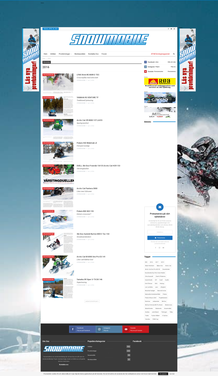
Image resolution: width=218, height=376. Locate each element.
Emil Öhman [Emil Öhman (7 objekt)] (148, 283)
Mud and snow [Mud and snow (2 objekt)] (161, 290)
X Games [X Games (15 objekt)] (165, 315)
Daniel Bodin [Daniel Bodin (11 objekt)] (148, 280)
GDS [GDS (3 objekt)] (156, 283)
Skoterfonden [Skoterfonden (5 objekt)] (149, 308)
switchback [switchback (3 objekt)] (155, 312)
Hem (45, 54)
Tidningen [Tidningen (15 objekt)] (164, 312)
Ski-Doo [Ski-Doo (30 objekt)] (164, 301)
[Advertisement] (160, 157)
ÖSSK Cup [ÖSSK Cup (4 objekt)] (155, 319)
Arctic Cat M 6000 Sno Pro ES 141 (91, 257)
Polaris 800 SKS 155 (85, 211)
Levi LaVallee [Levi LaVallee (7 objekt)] (149, 287)
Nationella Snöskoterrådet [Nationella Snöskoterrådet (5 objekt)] (152, 294)
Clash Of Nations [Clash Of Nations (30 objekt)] (161, 276)
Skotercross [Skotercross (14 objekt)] (168, 305)
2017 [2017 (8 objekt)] (156, 262)
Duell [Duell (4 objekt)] (161, 280)
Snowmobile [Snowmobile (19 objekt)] (167, 308)
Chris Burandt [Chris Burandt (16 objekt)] (149, 276)
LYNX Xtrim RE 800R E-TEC (88, 75)
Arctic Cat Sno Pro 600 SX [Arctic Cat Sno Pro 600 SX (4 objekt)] (152, 269)
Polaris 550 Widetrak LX (87, 143)
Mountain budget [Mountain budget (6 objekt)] (150, 290)
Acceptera (163, 374)
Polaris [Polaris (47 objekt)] (165, 294)
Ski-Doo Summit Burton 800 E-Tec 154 (93, 234)
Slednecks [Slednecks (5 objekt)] (158, 308)
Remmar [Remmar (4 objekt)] (147, 301)
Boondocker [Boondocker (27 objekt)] (166, 269)
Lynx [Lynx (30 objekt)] (156, 287)
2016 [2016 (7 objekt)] (151, 262)
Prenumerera (161, 238)
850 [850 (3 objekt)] (146, 262)
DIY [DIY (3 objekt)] (156, 280)
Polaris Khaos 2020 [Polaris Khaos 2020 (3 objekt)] (150, 298)
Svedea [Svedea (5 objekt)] (147, 312)
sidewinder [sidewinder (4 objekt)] (156, 301)
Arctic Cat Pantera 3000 (87, 188)
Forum (104, 54)
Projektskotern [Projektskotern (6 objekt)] (163, 298)
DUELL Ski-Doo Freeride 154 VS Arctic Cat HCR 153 (98, 166)
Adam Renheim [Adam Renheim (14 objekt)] (149, 265)
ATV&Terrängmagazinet (160, 54)
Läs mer (172, 374)
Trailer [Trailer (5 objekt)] (147, 315)
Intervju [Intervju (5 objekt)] (162, 283)
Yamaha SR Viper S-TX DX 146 (89, 279)
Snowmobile (91, 355)
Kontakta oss (93, 54)
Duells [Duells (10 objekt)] (167, 280)
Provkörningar (64, 54)
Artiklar (53, 54)
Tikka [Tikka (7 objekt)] (171, 312)
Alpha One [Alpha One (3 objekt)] (160, 265)
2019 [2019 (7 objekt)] (162, 262)
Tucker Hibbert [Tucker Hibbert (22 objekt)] (155, 315)
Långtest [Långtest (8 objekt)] (163, 287)
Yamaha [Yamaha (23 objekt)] (147, 319)
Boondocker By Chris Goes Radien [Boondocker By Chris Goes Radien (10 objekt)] (155, 273)
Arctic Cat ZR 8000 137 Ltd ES (89, 120)
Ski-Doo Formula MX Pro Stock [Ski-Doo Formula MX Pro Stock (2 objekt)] (153, 305)
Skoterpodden (79, 54)
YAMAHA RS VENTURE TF (87, 97)
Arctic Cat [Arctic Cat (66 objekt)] (168, 265)
